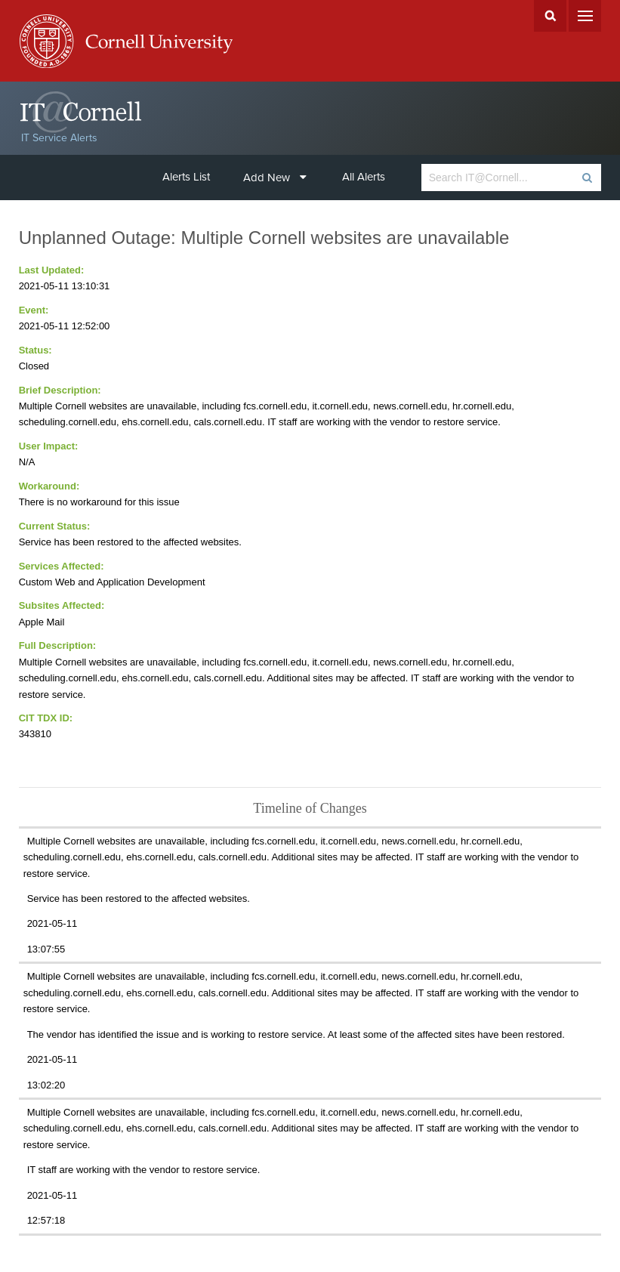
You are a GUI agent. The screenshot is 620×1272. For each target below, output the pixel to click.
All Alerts (363, 177)
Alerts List (186, 177)
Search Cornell (550, 16)
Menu (585, 16)
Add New (275, 177)
